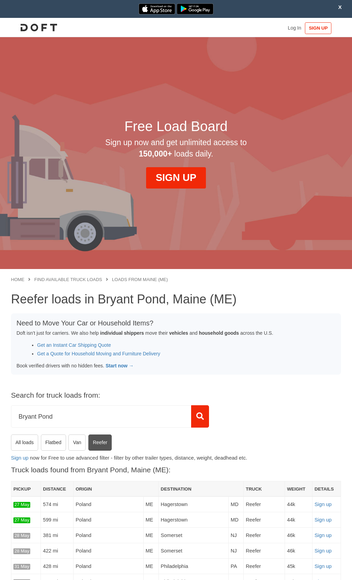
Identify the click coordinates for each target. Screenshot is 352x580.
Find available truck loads (68, 279)
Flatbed (53, 442)
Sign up (20, 458)
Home (17, 279)
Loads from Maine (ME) (140, 279)
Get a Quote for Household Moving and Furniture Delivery (98, 353)
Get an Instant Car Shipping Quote (74, 345)
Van (77, 442)
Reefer (100, 442)
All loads (24, 442)
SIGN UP (319, 28)
